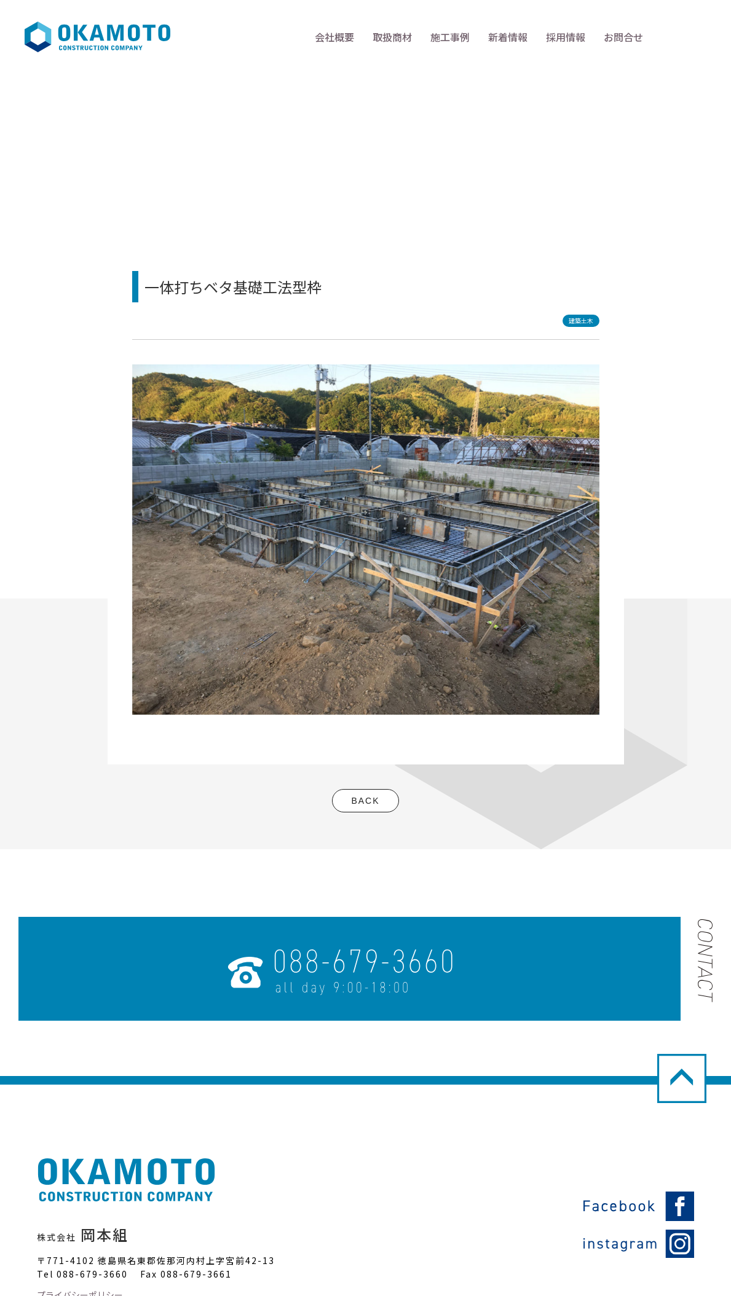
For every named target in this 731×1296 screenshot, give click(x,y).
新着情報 (508, 36)
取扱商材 (392, 36)
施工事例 (450, 36)
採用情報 (565, 36)
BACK (365, 801)
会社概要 (334, 36)
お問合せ (623, 36)
